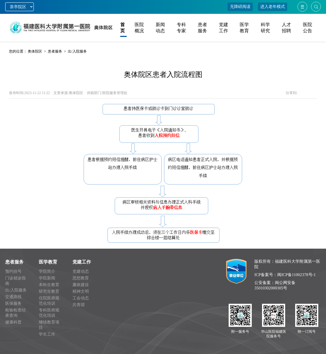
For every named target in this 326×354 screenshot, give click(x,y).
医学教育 (48, 262)
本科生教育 (49, 284)
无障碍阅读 (240, 6)
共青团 (78, 304)
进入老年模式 (272, 6)
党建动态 (80, 271)
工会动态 (80, 298)
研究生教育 (49, 291)
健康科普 (13, 322)
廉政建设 (80, 284)
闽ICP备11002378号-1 (296, 274)
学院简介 (47, 271)
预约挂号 (13, 271)
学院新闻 (47, 278)
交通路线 (13, 297)
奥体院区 (35, 51)
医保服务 (13, 303)
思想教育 (80, 278)
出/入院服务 (77, 51)
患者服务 (55, 51)
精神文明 (80, 291)
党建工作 (81, 262)
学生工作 (47, 334)
